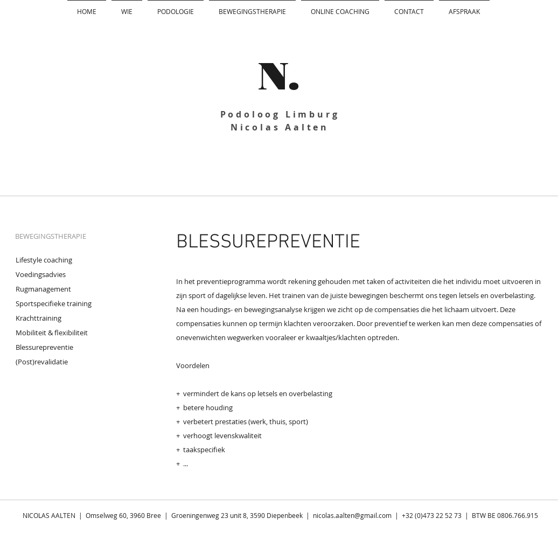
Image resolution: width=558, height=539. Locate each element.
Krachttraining (38, 318)
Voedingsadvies (41, 274)
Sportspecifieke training (54, 303)
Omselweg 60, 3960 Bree (124, 515)
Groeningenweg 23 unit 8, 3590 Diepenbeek (237, 515)
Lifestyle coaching (44, 260)
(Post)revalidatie (42, 362)
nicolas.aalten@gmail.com (352, 515)
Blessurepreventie (44, 347)
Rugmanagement (43, 289)
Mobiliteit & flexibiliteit (52, 332)
